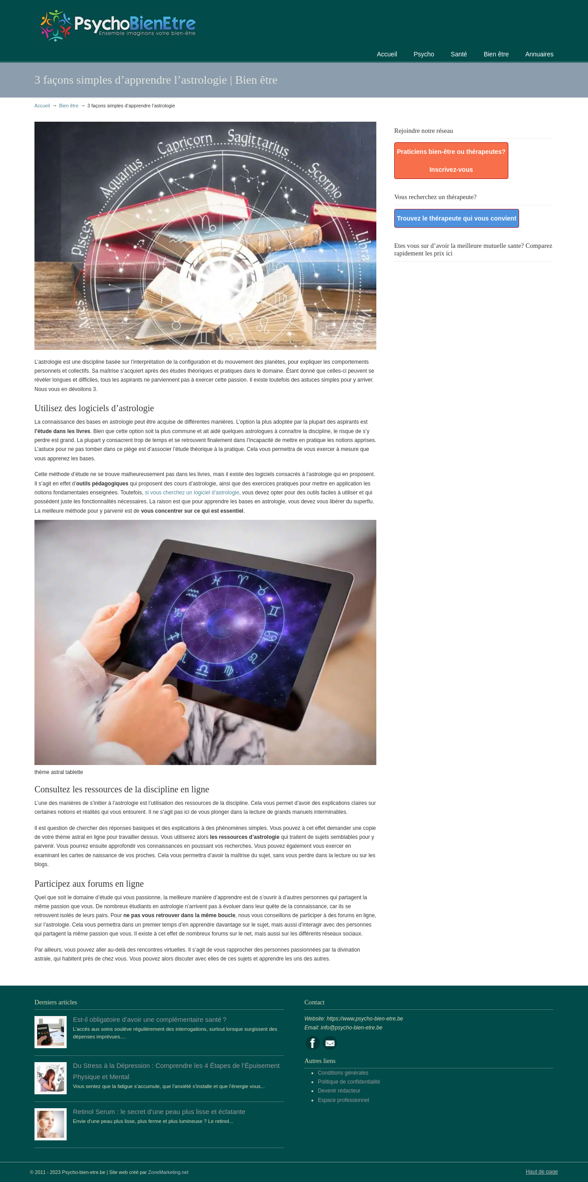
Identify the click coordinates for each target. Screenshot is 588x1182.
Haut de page (542, 1172)
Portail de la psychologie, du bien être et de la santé (117, 24)
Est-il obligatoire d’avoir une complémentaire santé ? (149, 1019)
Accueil (42, 105)
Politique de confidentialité (349, 1082)
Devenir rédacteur (339, 1091)
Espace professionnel (343, 1100)
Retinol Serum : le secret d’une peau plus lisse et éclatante (159, 1111)
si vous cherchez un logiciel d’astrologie (192, 492)
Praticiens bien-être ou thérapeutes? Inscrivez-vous (451, 160)
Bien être (68, 105)
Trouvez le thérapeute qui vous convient (456, 218)
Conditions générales (343, 1073)
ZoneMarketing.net (168, 1172)
